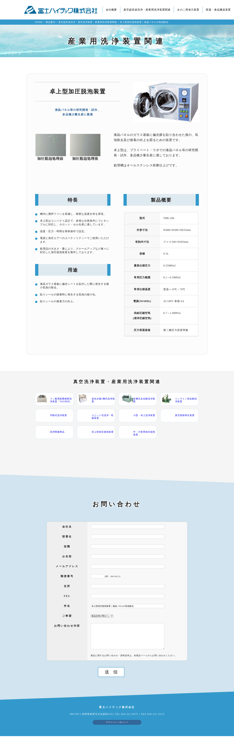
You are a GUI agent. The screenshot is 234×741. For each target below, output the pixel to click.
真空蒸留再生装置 (185, 415)
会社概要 (111, 9)
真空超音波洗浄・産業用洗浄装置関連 (147, 9)
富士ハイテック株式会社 (60, 9)
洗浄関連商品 (57, 432)
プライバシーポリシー (117, 727)
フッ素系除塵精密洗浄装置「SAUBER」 (61, 400)
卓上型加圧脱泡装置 (103, 432)
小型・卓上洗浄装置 (144, 415)
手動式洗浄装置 (58, 415)
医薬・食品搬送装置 (218, 9)
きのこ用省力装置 (188, 9)
